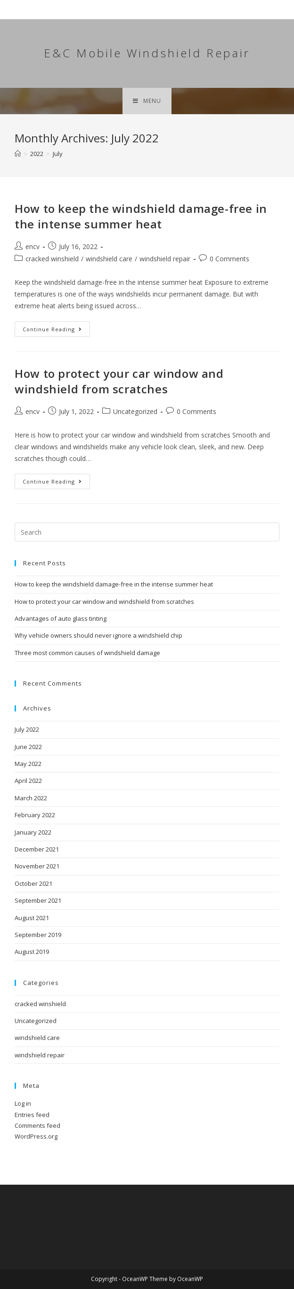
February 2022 (35, 815)
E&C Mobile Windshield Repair (147, 53)
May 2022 (28, 763)
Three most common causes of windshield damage (87, 652)
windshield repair (164, 258)
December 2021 (37, 849)
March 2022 (31, 798)
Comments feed (37, 1125)
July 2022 (27, 729)
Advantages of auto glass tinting (60, 618)
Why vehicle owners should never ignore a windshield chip (98, 635)
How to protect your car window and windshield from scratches (119, 381)
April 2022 (28, 780)
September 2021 (38, 900)
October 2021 (33, 883)
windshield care (109, 258)
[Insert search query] (147, 532)
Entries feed (32, 1114)
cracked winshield (52, 258)
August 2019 (32, 951)
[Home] (18, 153)
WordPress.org (36, 1136)
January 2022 (33, 832)
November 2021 (37, 866)
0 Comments (229, 258)
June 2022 (28, 746)
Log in (23, 1103)
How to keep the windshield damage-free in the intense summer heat (141, 216)
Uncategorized (135, 411)
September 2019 (38, 934)
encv (32, 246)
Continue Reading (56, 331)
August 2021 (32, 918)
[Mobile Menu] (147, 101)
